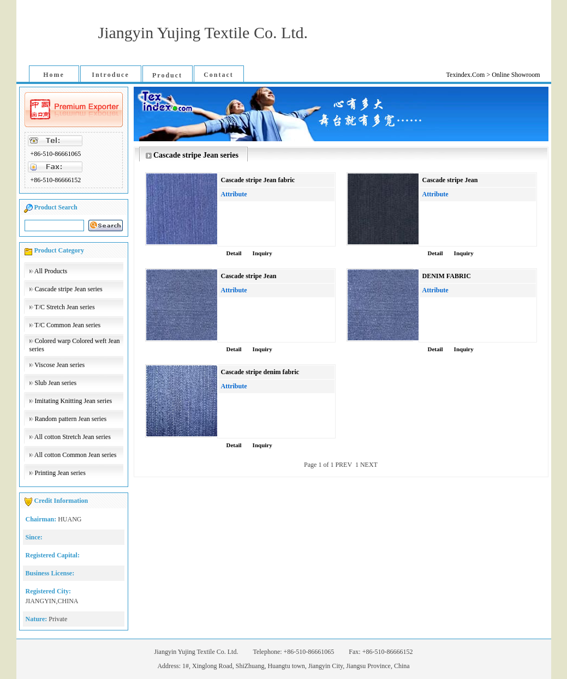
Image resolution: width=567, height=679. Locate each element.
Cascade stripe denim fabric (260, 372)
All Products (50, 271)
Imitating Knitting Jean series (73, 401)
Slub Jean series (56, 383)
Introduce (110, 75)
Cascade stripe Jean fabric (258, 180)
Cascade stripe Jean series (69, 289)
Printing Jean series (60, 473)
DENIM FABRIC (446, 276)
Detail (234, 253)
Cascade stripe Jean (450, 180)
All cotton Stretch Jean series (72, 437)
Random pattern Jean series (71, 419)
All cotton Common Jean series (75, 455)
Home (53, 75)
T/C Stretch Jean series (64, 307)
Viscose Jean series (59, 365)
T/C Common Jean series (67, 325)
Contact (219, 75)
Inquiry (262, 253)
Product (167, 75)
